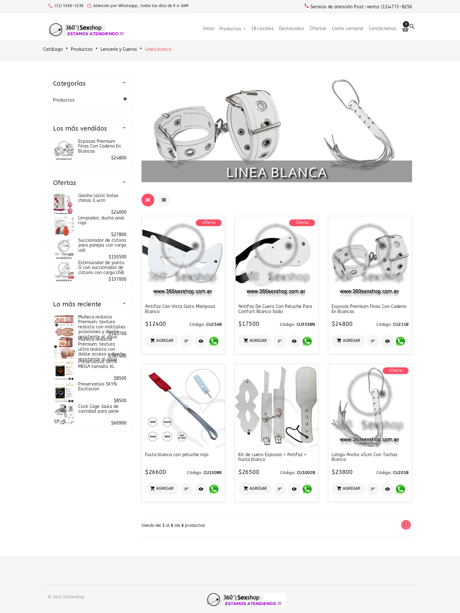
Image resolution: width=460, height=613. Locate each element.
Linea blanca (158, 49)
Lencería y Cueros (119, 49)
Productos (82, 49)
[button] (162, 341)
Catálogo (53, 49)
